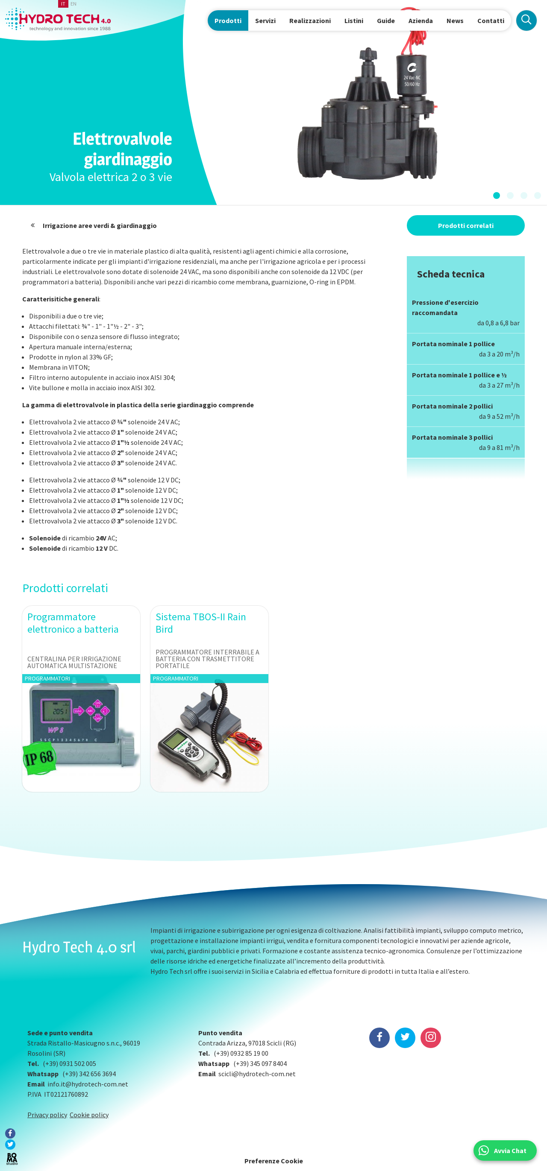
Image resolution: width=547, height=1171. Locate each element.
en (73, 3)
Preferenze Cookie (273, 1160)
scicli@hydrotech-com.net (257, 1073)
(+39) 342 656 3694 (89, 1073)
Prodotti (228, 20)
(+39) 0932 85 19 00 (241, 1053)
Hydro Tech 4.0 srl (79, 946)
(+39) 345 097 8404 (260, 1063)
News (455, 20)
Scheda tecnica (451, 273)
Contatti (490, 20)
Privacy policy (47, 1114)
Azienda (421, 20)
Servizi (265, 20)
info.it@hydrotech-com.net (87, 1084)
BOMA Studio (12, 1159)
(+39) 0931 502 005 (69, 1063)
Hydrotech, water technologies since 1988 (58, 19)
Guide (386, 20)
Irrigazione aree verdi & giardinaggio (100, 225)
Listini (353, 20)
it (63, 3)
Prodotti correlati (466, 225)
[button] (496, 196)
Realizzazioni (310, 20)
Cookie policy (89, 1114)
